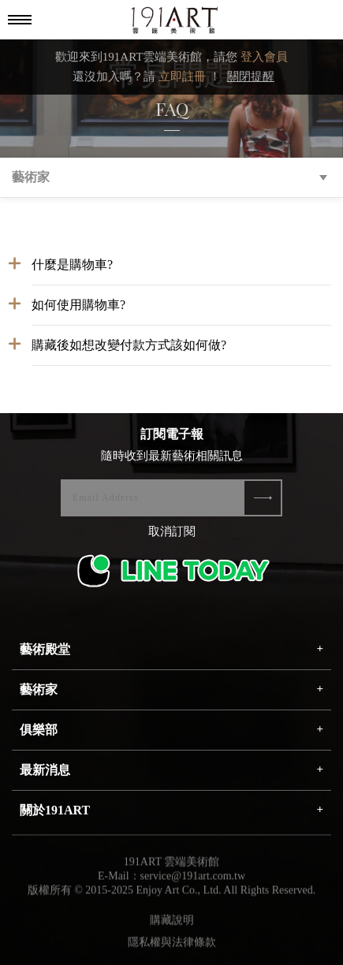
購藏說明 (172, 924)
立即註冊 (182, 76)
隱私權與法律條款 (172, 946)
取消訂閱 (172, 531)
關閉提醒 (250, 76)
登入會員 (264, 56)
